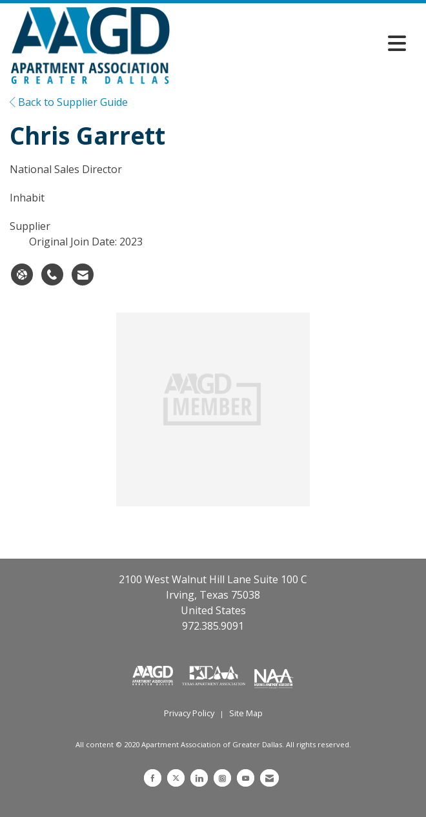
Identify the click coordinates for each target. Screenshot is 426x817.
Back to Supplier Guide (69, 102)
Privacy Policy (189, 713)
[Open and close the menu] (291, 43)
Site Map (246, 713)
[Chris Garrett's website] (22, 274)
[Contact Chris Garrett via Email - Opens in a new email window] (82, 274)
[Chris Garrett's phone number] (52, 274)
